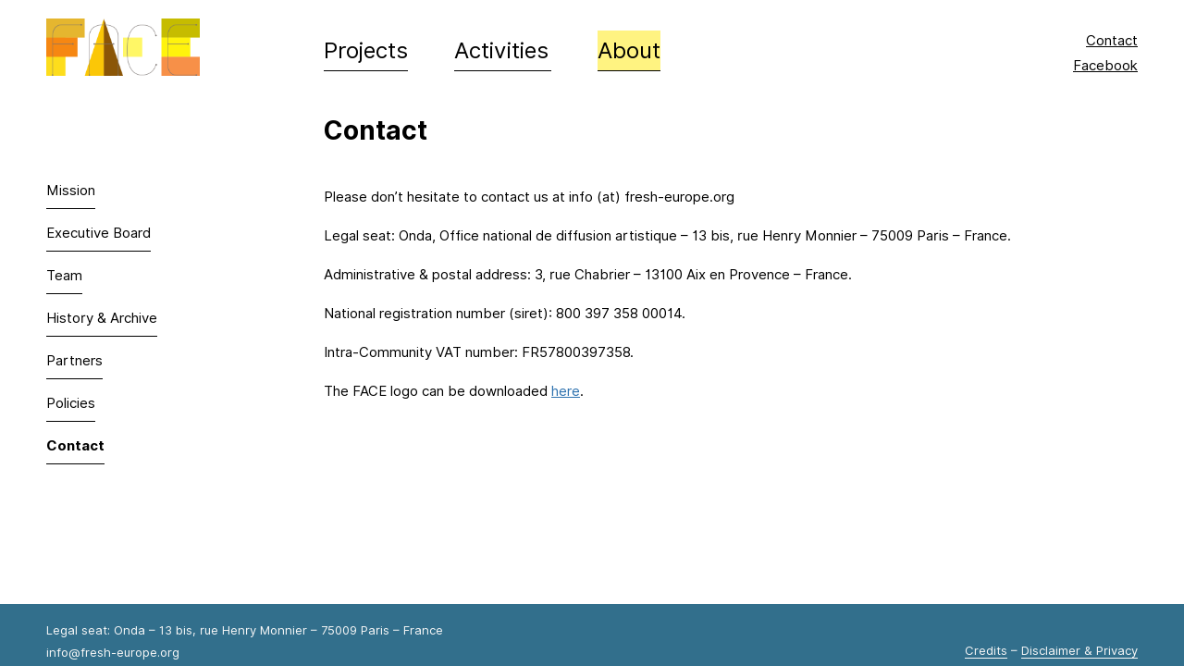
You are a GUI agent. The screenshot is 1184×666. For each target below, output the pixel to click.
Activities (501, 50)
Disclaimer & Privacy (1079, 650)
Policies (70, 403)
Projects (366, 50)
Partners (74, 360)
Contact (1112, 40)
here (565, 391)
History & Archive (101, 318)
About (629, 50)
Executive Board (98, 233)
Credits (986, 650)
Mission (70, 190)
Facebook (1105, 65)
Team (64, 275)
